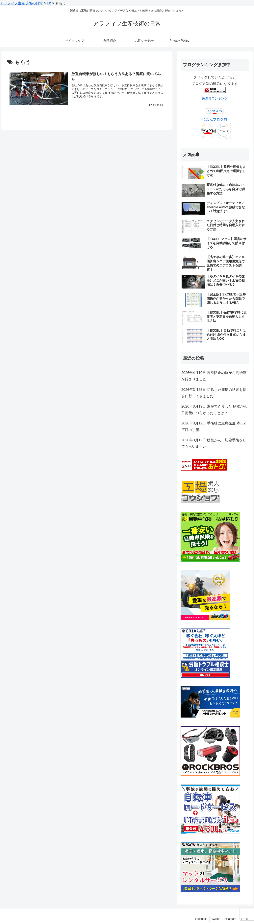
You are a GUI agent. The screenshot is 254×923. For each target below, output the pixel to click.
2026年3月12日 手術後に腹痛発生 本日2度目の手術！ (213, 426)
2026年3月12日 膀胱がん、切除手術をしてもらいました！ (213, 443)
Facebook (201, 918)
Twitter (216, 918)
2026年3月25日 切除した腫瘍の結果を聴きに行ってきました (213, 393)
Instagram (230, 918)
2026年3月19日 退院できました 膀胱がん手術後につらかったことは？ (214, 409)
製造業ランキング (214, 98)
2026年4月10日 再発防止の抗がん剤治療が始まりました (213, 376)
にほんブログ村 (214, 119)
